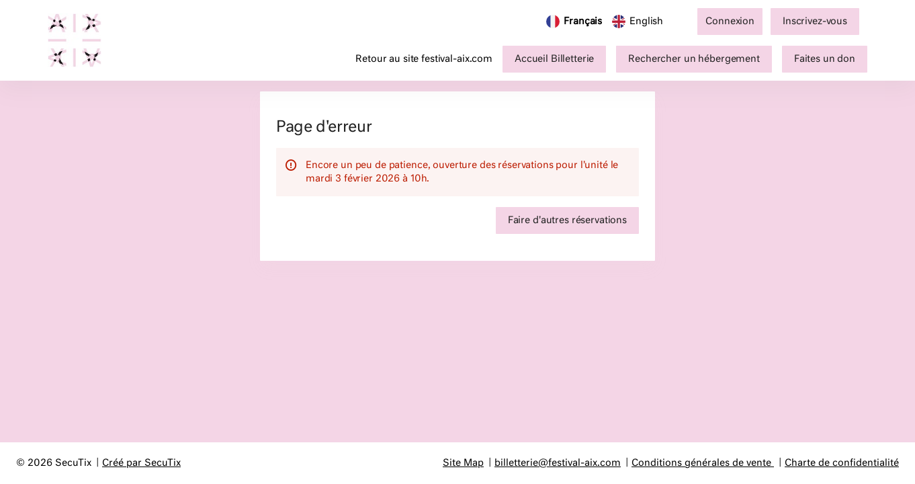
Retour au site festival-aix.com (423, 59)
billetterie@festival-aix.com (557, 463)
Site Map (463, 463)
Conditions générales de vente (701, 463)
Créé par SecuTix (141, 463)
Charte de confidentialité (842, 463)
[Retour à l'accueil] (81, 40)
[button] (554, 59)
